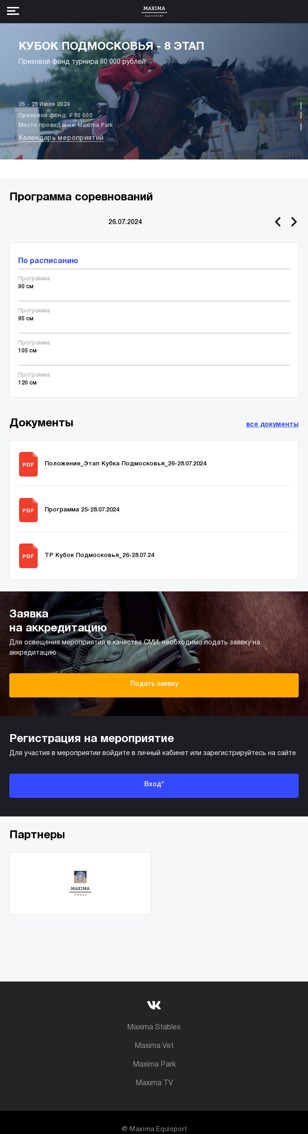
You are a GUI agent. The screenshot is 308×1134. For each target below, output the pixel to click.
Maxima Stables (154, 1027)
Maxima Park (154, 1064)
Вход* (154, 785)
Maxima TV (154, 1083)
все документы (272, 425)
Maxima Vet (154, 1046)
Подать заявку (154, 684)
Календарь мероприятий (61, 138)
